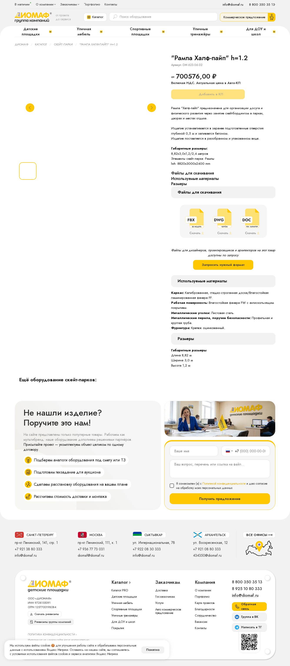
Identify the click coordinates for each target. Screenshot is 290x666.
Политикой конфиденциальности (224, 483)
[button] (95, 17)
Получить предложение (219, 498)
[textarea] (220, 469)
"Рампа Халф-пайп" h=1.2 (99, 44)
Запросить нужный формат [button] (223, 264)
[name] (194, 451)
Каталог (41, 44)
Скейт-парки (63, 44)
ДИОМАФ (21, 44)
